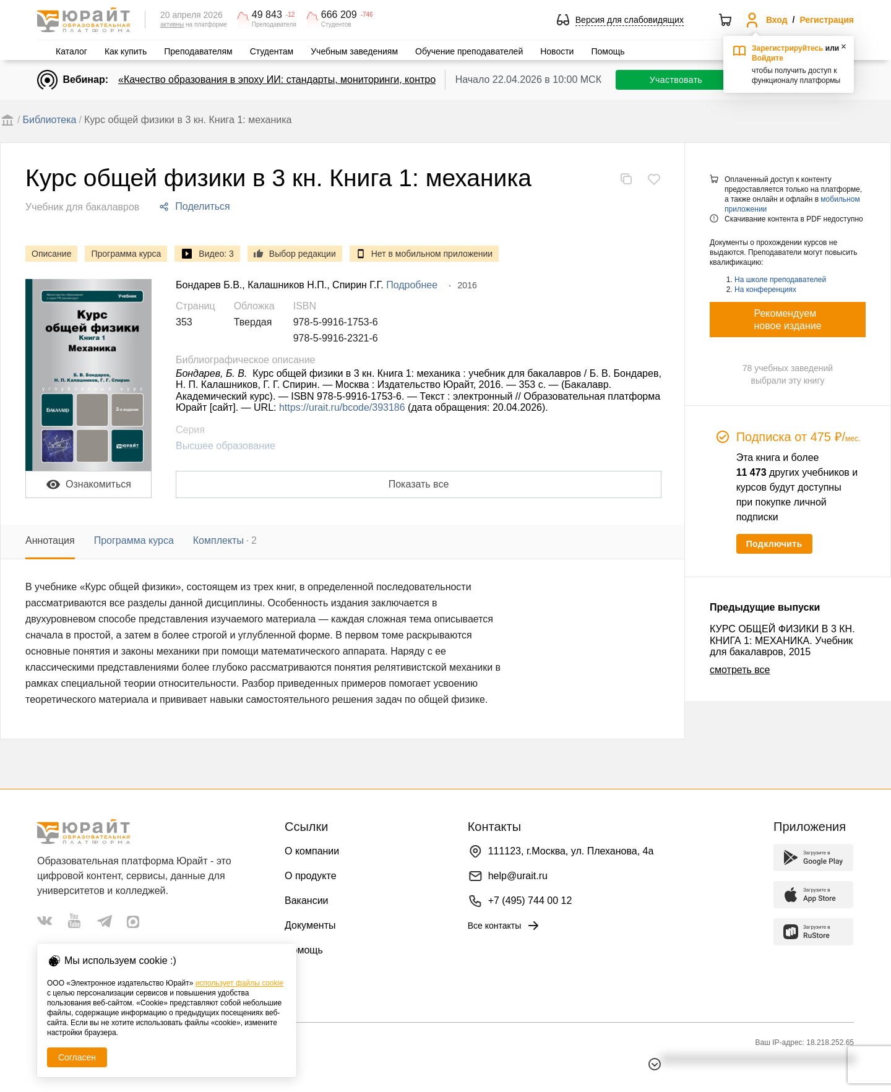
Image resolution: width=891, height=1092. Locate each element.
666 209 (339, 15)
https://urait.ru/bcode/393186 (342, 407)
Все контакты (504, 925)
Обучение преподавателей (469, 51)
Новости (557, 51)
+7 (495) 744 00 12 (530, 900)
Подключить (774, 544)
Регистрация (826, 20)
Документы (310, 925)
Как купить (126, 51)
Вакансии (307, 900)
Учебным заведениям (354, 51)
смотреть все (740, 669)
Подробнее (411, 285)
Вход (777, 20)
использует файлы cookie (239, 983)
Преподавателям (198, 51)
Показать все (419, 484)
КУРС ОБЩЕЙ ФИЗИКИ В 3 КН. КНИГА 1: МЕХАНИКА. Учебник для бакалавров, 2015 (782, 640)
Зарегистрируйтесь (788, 48)
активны (172, 24)
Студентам (272, 51)
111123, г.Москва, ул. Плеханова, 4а (571, 851)
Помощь (607, 51)
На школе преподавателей (780, 279)
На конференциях (765, 289)
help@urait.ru (518, 876)
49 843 (267, 15)
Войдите (767, 58)
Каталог (71, 51)
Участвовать (676, 80)
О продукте (311, 876)
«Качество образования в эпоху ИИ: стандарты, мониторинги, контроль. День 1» (303, 79)
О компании (312, 851)
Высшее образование (225, 446)
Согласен (77, 1057)
